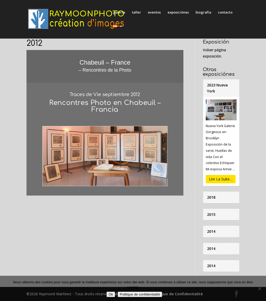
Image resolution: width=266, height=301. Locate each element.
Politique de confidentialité (140, 294)
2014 (211, 231)
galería (119, 12)
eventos (154, 12)
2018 (211, 197)
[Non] (259, 288)
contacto (225, 12)
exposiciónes (178, 12)
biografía (203, 12)
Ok (111, 294)
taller (136, 12)
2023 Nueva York (217, 88)
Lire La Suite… (220, 179)
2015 (211, 214)
